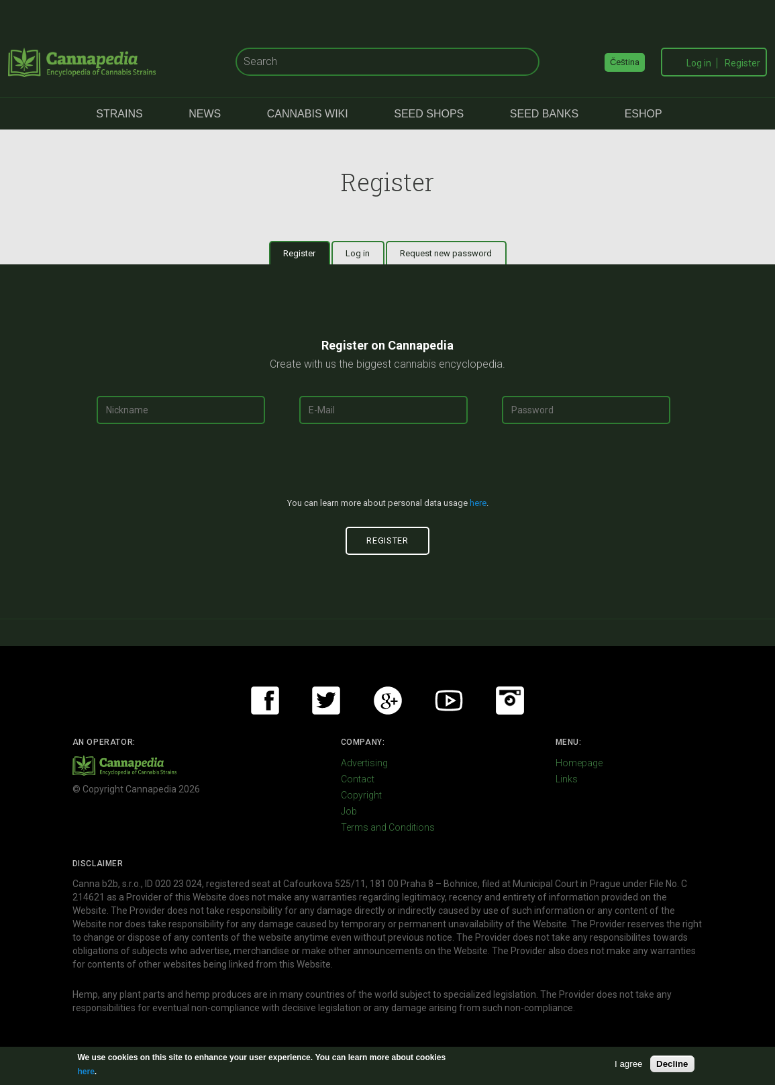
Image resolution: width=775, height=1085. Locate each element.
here (478, 503)
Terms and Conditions (388, 827)
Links (567, 779)
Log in (698, 63)
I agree (629, 1064)
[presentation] (388, 466)
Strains (119, 113)
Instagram (510, 700)
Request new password (446, 253)
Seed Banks (544, 113)
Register (742, 63)
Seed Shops (429, 113)
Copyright (361, 795)
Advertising (364, 763)
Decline (672, 1064)
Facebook (265, 700)
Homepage (579, 763)
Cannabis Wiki (307, 113)
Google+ (388, 700)
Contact (357, 779)
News (205, 113)
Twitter (326, 700)
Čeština (624, 62)
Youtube (449, 700)
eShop (643, 113)
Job (349, 811)
